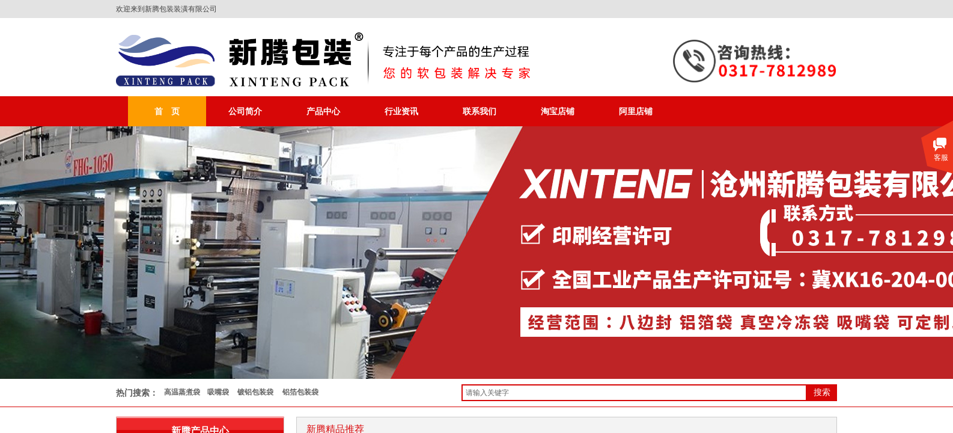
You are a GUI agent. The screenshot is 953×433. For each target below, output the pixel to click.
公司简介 (245, 111)
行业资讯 (401, 111)
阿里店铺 (636, 111)
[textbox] (634, 392)
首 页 (167, 111)
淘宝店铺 (557, 111)
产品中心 (323, 111)
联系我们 (479, 111)
